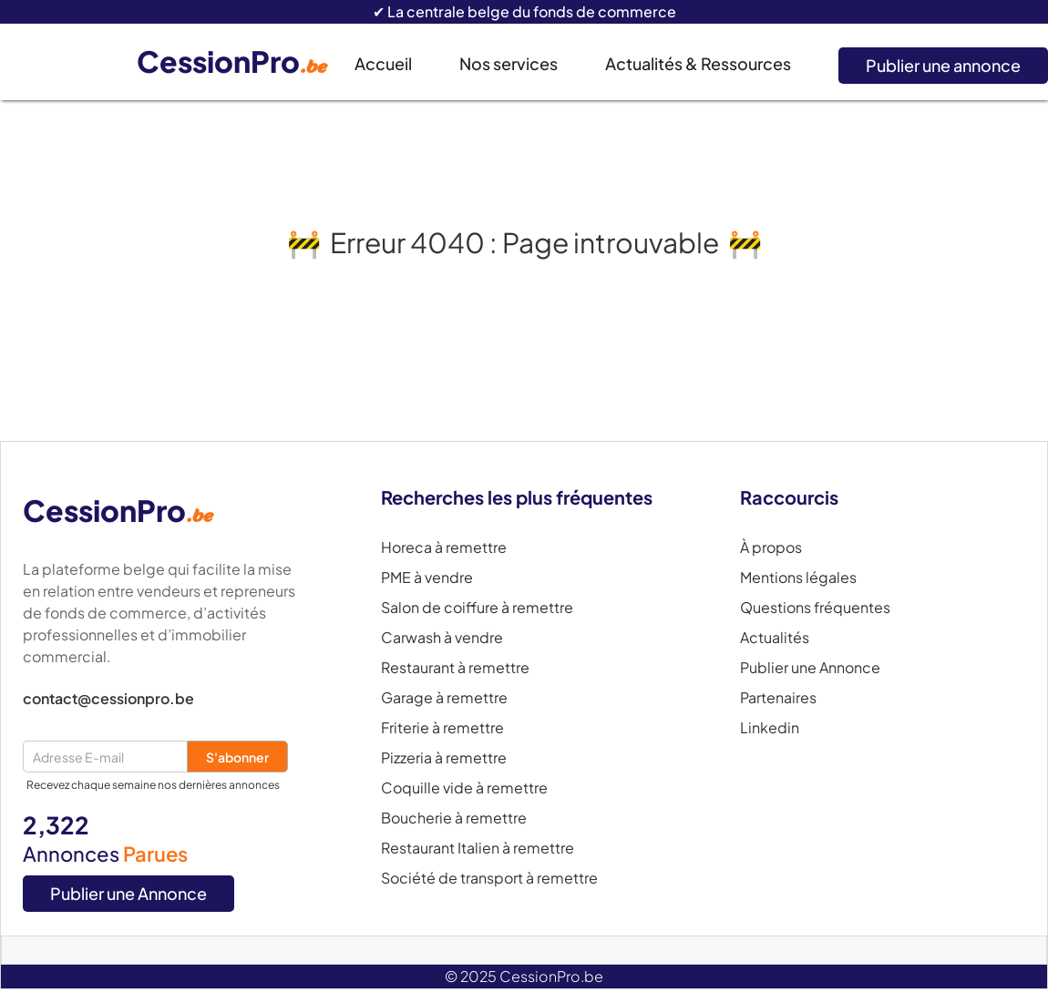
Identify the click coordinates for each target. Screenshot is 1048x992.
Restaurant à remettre (455, 668)
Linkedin (769, 728)
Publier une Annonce (128, 893)
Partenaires (778, 698)
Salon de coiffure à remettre (477, 607)
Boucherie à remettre (454, 818)
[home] (245, 62)
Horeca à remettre (444, 547)
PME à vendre (427, 577)
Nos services (508, 63)
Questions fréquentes (815, 607)
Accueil (383, 63)
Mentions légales (798, 577)
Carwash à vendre (442, 637)
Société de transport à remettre (489, 878)
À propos (771, 547)
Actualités (774, 637)
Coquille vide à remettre (464, 788)
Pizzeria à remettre (444, 758)
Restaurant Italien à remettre (477, 848)
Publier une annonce (943, 65)
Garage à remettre (444, 698)
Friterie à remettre (442, 728)
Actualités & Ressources (698, 63)
